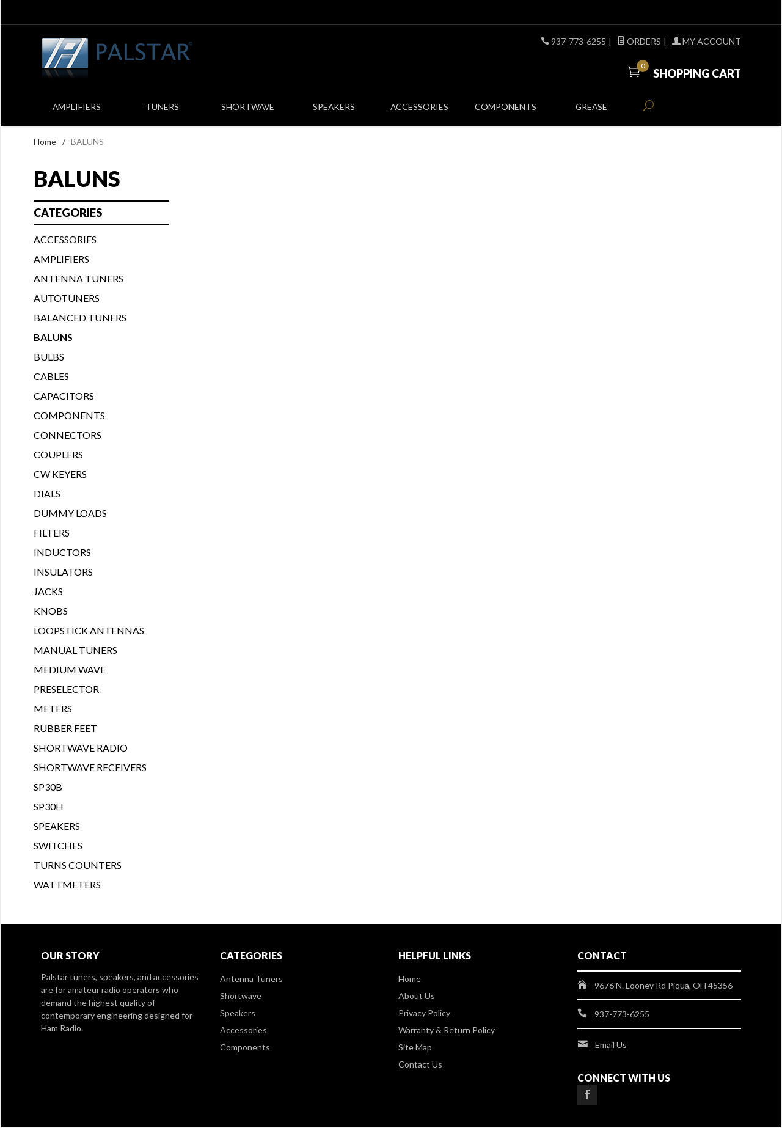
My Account (706, 41)
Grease (591, 111)
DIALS (47, 494)
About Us (416, 997)
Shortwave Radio (81, 749)
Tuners (162, 111)
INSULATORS (63, 573)
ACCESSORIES (65, 240)
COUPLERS (58, 455)
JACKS (48, 592)
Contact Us (420, 1065)
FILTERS (52, 534)
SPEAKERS (57, 827)
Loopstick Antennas (89, 631)
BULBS (49, 358)
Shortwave (248, 111)
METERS (53, 710)
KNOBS (51, 612)
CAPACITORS (64, 397)
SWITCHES (58, 846)
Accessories (419, 111)
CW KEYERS (60, 475)
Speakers (333, 111)
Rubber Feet (65, 729)
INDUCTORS (62, 553)
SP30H (49, 807)
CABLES (51, 377)
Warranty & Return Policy (446, 1031)
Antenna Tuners (78, 279)
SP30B (48, 788)
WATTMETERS (67, 886)
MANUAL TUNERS (75, 651)
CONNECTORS (67, 436)
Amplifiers (76, 111)
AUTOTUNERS (67, 299)
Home (45, 142)
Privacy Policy (424, 1014)
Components (505, 111)
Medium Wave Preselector (70, 680)
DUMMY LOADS (70, 514)
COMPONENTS (69, 416)
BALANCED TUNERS (80, 318)
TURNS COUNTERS (78, 866)
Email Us (611, 1046)
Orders (639, 41)
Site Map (415, 1048)
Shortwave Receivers (90, 768)
